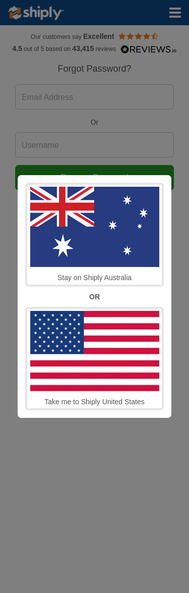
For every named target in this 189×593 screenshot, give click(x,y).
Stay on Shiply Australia (94, 234)
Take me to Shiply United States (94, 358)
